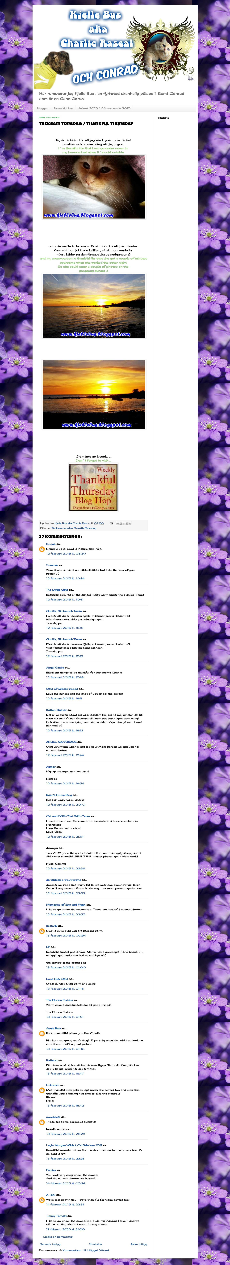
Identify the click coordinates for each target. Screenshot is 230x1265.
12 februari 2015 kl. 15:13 (64, 656)
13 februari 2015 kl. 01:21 (65, 1016)
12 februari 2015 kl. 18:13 (64, 730)
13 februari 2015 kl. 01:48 (65, 1048)
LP (48, 947)
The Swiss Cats (57, 589)
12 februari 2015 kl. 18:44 (65, 755)
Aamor (50, 766)
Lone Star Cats (57, 979)
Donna (50, 544)
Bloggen (42, 108)
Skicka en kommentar (58, 1236)
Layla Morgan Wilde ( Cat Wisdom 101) (74, 1145)
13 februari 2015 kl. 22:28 (65, 1133)
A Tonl (50, 1194)
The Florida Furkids (59, 1000)
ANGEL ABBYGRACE (61, 741)
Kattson (51, 1060)
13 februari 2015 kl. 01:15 (65, 988)
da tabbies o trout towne (63, 879)
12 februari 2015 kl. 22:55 (65, 914)
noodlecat (53, 1117)
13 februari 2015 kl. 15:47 (65, 1073)
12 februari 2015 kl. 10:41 (65, 599)
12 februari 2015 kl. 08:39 (66, 553)
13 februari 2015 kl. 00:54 (66, 935)
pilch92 (51, 925)
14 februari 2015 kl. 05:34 (65, 1183)
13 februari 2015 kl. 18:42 (65, 1105)
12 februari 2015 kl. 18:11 (64, 698)
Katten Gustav (56, 710)
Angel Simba (55, 667)
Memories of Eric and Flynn (65, 904)
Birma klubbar (63, 108)
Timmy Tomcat (56, 1215)
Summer (52, 565)
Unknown (52, 1085)
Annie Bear (53, 1028)
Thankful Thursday (85, 528)
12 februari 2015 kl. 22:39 (65, 868)
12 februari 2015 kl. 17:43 (65, 677)
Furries (51, 1170)
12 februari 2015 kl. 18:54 (65, 783)
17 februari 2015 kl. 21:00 (65, 1229)
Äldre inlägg (138, 1244)
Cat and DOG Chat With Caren (68, 816)
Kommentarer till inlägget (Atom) (86, 1250)
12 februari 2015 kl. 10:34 (65, 578)
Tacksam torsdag (62, 528)
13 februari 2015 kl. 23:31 (65, 1158)
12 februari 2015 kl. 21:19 (64, 836)
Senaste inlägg (50, 1244)
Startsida (95, 1244)
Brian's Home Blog (59, 795)
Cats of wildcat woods (62, 688)
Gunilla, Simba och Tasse (64, 611)
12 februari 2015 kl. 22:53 (65, 893)
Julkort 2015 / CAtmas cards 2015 (104, 108)
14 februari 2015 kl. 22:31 (65, 1204)
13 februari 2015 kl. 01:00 (66, 967)
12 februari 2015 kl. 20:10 (65, 804)
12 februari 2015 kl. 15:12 (64, 627)
